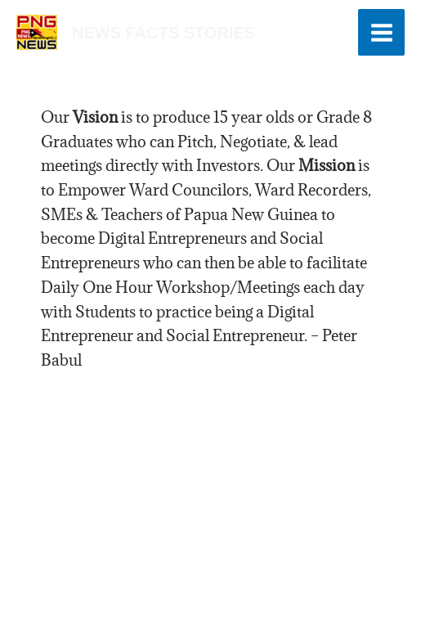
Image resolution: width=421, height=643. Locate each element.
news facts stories (163, 33)
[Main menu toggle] (381, 32)
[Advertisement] (210, 487)
